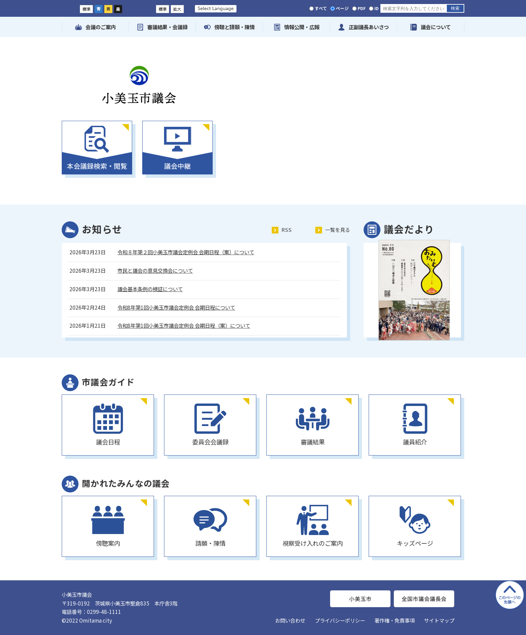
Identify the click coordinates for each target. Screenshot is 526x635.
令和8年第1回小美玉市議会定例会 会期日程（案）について (183, 325)
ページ (342, 8)
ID (376, 8)
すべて (321, 8)
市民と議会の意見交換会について (155, 270)
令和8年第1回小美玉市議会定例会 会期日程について (176, 307)
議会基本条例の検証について (150, 289)
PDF (362, 8)
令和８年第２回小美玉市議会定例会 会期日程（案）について (185, 252)
